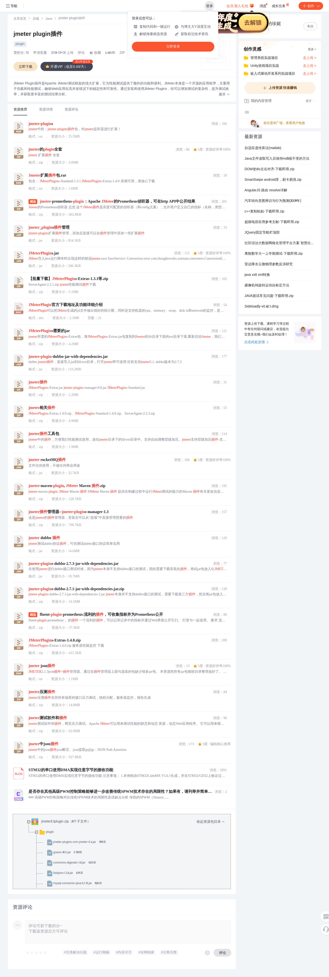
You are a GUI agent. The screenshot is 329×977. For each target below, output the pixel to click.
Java (48, 19)
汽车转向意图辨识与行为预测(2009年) (273, 201)
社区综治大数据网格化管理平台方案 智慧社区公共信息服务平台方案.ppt (280, 243)
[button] (224, 94)
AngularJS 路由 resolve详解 (266, 190)
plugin (20, 44)
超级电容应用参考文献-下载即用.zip (272, 222)
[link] (20, 19)
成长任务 (281, 5)
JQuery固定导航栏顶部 (262, 233)
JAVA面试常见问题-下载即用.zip (269, 296)
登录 (209, 6)
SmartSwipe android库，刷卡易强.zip (273, 180)
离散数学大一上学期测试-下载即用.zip (273, 254)
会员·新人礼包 (240, 5)
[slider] (36, 952)
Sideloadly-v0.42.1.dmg (261, 306)
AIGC (133, 53)
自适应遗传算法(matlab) (263, 148)
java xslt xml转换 (257, 275)
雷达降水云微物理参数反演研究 (269, 264)
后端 (36, 19)
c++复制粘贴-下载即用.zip (264, 211)
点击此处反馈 (256, 342)
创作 (310, 6)
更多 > (312, 49)
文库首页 (20, 19)
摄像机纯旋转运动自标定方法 (267, 285)
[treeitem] (126, 873)
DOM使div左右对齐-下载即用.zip (269, 169)
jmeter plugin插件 (38, 35)
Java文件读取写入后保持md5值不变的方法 (277, 159)
